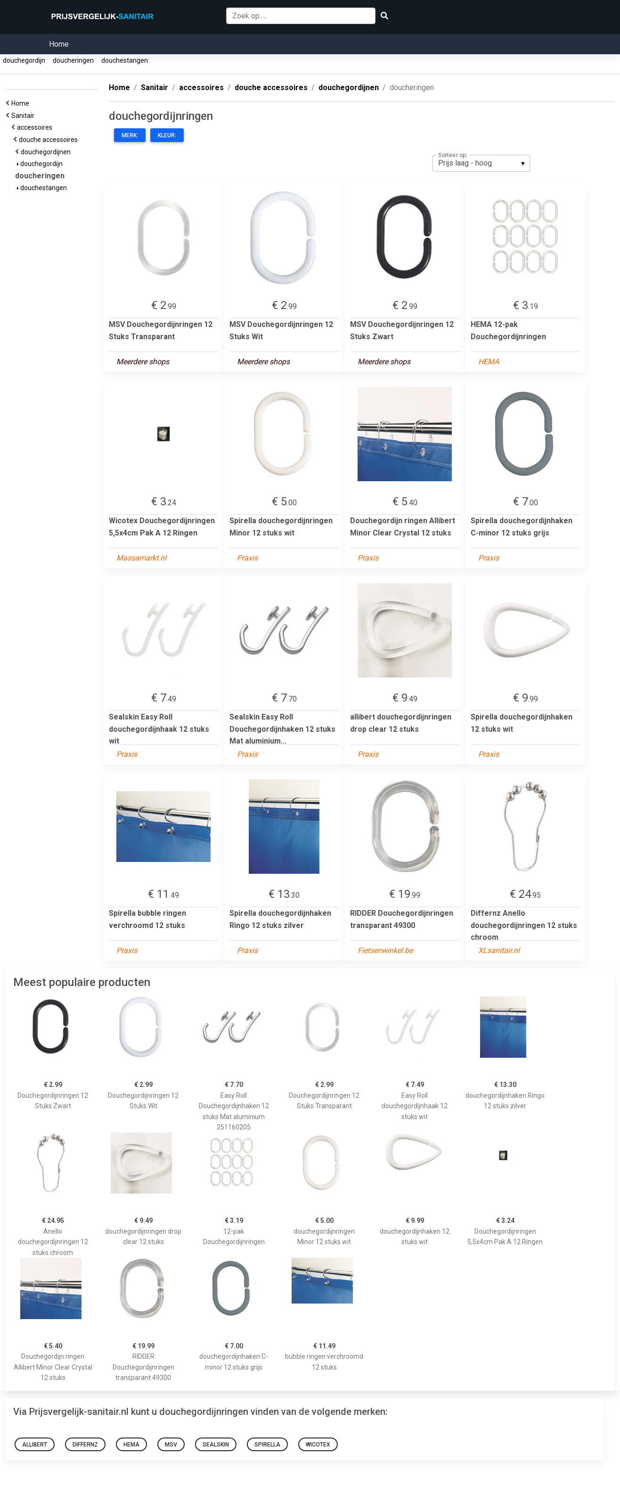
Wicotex (318, 1444)
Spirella (267, 1444)
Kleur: (167, 135)
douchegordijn (24, 60)
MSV (171, 1444)
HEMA (131, 1444)
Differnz (85, 1444)
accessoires (36, 127)
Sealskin (216, 1444)
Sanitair (24, 115)
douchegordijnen (47, 152)
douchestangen (124, 60)
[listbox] (481, 163)
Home (59, 44)
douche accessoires (50, 139)
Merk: (130, 135)
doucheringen (73, 60)
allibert (34, 1444)
